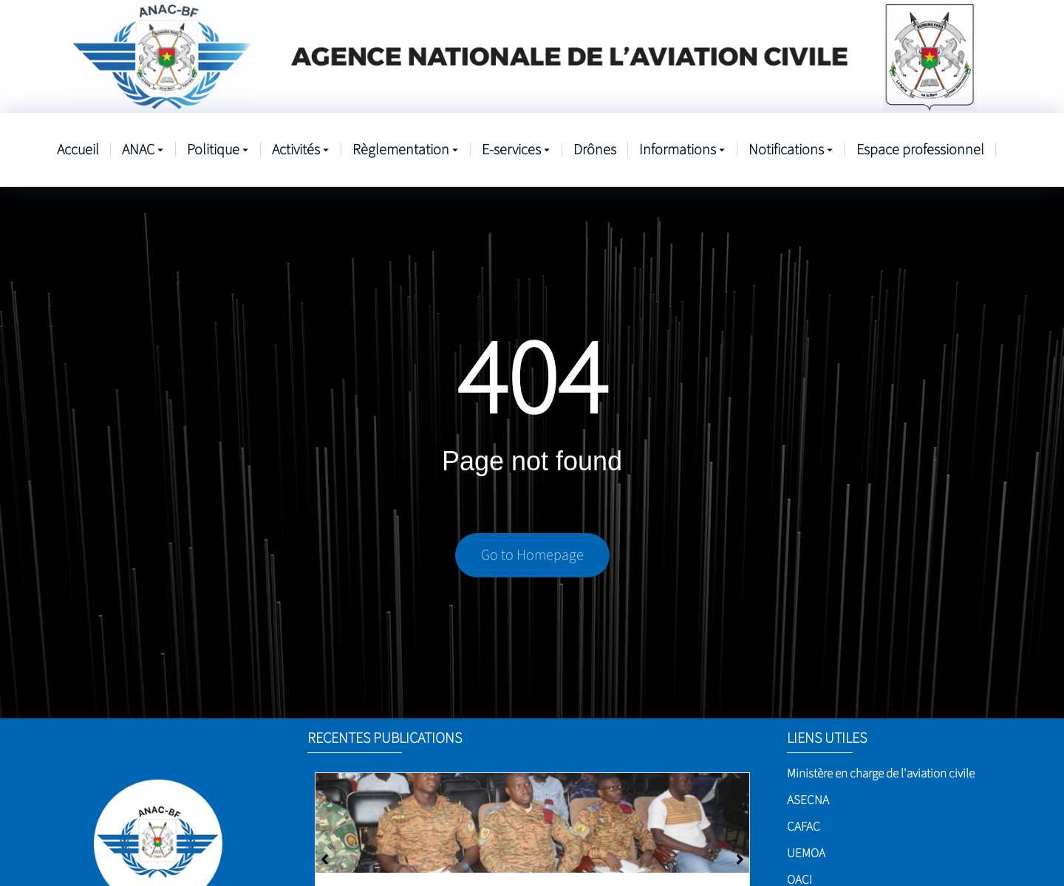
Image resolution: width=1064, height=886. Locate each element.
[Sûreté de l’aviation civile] (532, 823)
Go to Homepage (532, 555)
